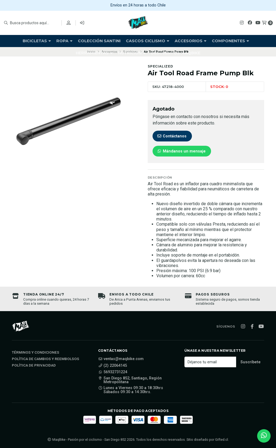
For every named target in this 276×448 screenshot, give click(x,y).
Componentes (230, 40)
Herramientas (94, 53)
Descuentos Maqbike (175, 53)
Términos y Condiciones (35, 352)
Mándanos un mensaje (181, 151)
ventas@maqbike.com (121, 359)
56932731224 (112, 372)
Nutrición (132, 53)
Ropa (64, 40)
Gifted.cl (221, 440)
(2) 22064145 (112, 366)
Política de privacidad (34, 365)
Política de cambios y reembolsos (45, 359)
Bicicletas (37, 40)
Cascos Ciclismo (147, 40)
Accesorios (190, 40)
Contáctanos (172, 136)
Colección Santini (99, 40)
